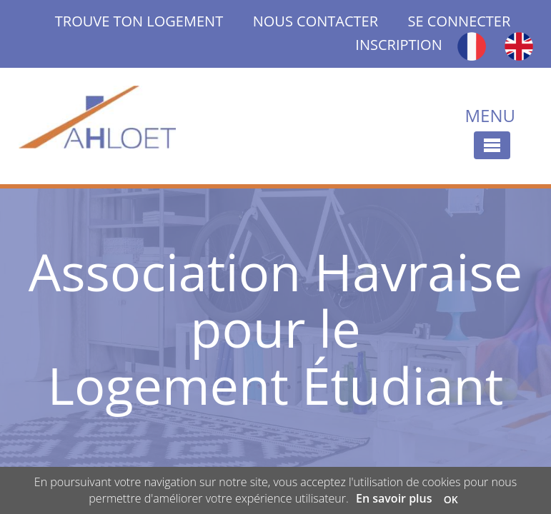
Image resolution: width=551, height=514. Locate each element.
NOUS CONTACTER (315, 21)
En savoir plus (394, 498)
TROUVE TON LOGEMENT (154, 21)
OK (451, 499)
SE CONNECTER (459, 21)
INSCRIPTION (398, 44)
